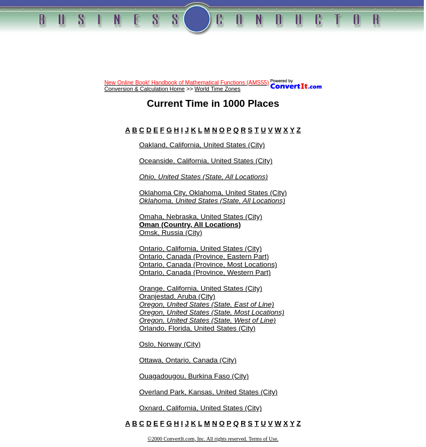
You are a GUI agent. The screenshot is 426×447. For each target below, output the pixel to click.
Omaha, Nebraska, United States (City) (200, 217)
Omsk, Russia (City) (170, 233)
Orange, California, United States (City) (200, 288)
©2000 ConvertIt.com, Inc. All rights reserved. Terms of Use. (213, 439)
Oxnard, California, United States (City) (200, 408)
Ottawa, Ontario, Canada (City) (187, 360)
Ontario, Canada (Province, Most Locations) (208, 264)
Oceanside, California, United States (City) (205, 161)
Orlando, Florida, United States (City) (197, 328)
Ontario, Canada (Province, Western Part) (205, 272)
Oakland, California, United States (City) (202, 145)
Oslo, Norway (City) (170, 344)
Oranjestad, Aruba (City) (177, 296)
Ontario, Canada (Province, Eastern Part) (204, 256)
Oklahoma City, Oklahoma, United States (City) (213, 193)
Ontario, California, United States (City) (200, 248)
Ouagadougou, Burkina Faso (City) (194, 376)
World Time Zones (217, 89)
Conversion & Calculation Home (144, 89)
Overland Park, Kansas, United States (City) (208, 392)
